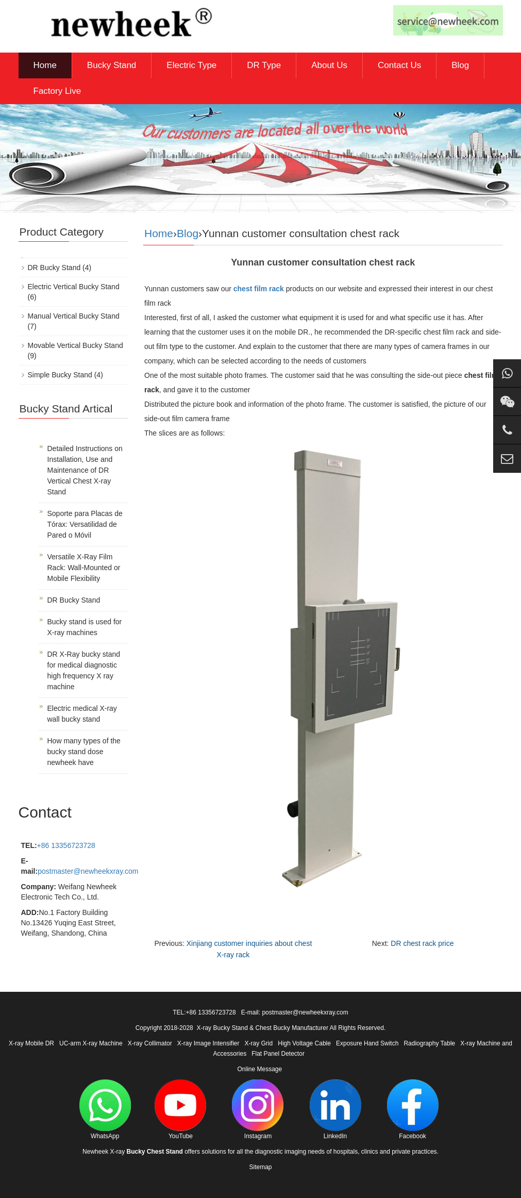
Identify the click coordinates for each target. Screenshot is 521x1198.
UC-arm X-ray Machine (91, 1043)
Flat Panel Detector (278, 1053)
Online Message (259, 1069)
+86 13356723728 (66, 845)
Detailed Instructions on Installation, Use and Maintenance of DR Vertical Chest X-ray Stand (85, 470)
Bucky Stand (111, 65)
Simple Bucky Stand (60, 375)
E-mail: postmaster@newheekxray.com (294, 1012)
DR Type (264, 65)
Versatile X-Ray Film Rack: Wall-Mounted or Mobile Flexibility (84, 568)
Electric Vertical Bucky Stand (74, 286)
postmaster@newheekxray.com (88, 871)
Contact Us (399, 65)
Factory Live (57, 91)
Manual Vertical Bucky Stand (74, 316)
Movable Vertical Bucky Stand (75, 345)
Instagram (257, 1109)
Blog (460, 65)
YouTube (180, 1109)
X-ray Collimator (150, 1043)
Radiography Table (429, 1043)
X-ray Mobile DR (31, 1043)
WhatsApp (105, 1109)
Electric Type (191, 65)
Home (45, 65)
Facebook (413, 1109)
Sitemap (260, 1167)
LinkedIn (335, 1109)
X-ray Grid (259, 1043)
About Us (329, 65)
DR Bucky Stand (54, 267)
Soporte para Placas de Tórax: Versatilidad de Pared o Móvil (85, 524)
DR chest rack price (422, 943)
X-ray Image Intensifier (208, 1043)
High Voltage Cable (304, 1043)
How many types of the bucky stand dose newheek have (84, 752)
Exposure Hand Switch (367, 1043)
